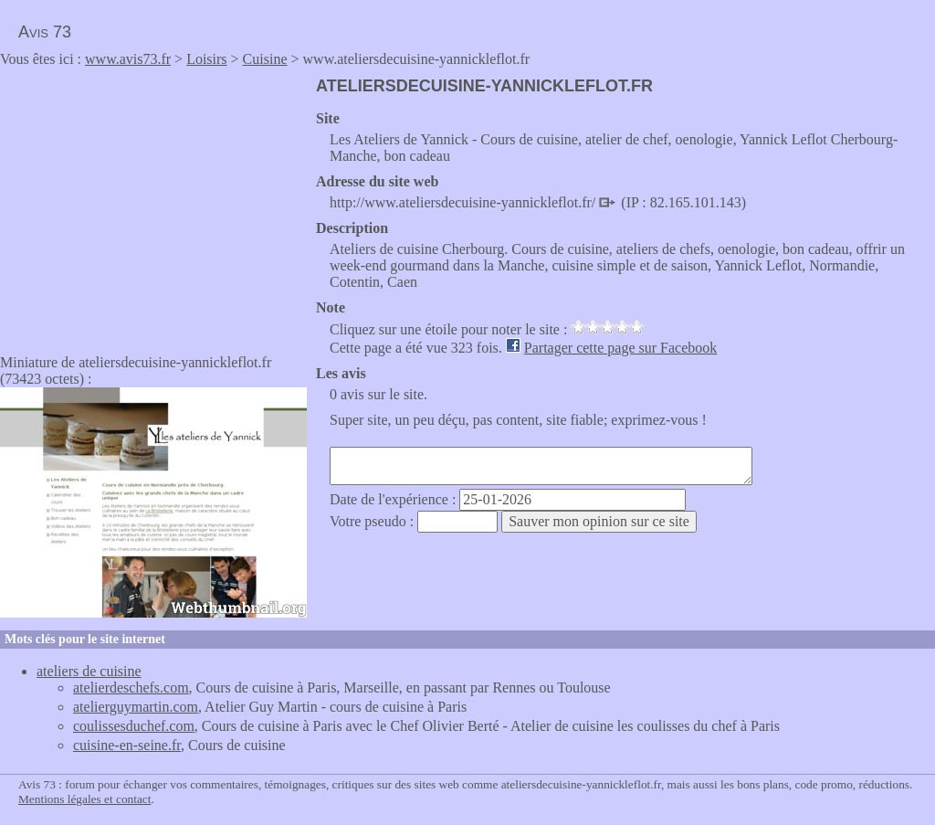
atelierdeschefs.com (131, 687)
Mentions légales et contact (84, 799)
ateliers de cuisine (89, 671)
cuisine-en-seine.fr (127, 745)
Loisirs (206, 59)
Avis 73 (44, 32)
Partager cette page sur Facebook (620, 347)
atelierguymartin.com (135, 706)
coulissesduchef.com (133, 726)
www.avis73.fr (128, 59)
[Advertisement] (153, 205)
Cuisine (265, 59)
